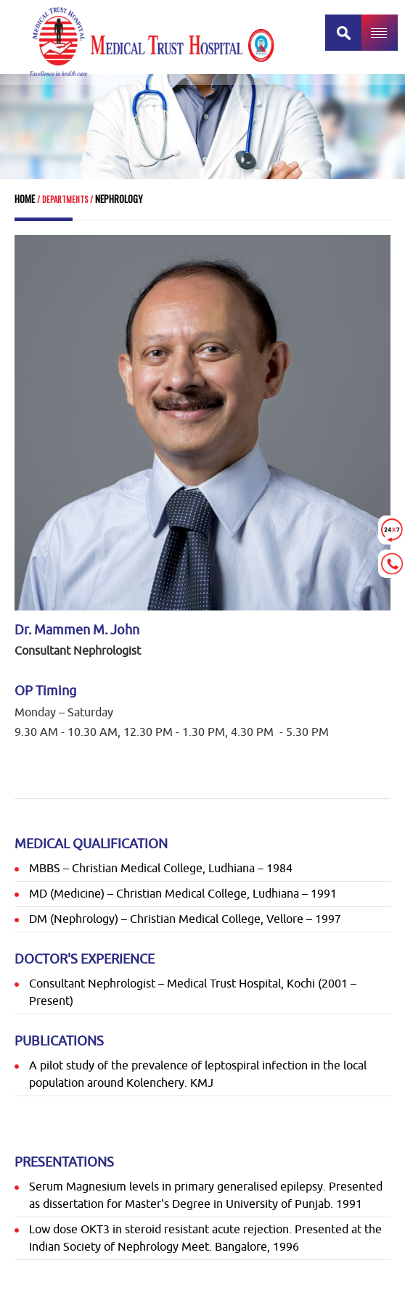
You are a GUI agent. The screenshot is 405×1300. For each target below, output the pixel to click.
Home (25, 198)
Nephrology (118, 198)
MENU (379, 33)
